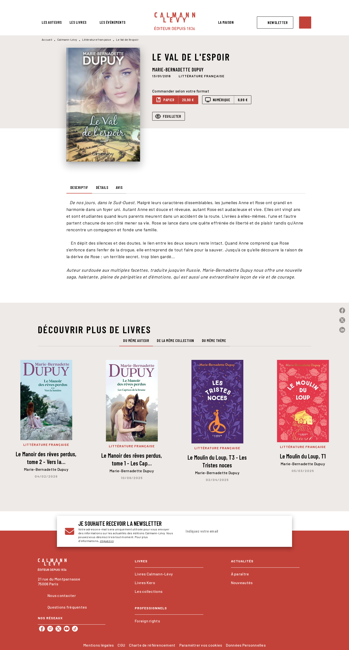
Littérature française (96, 39)
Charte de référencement (152, 645)
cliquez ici (107, 540)
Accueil (47, 39)
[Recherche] (305, 22)
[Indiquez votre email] (227, 531)
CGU (121, 645)
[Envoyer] (278, 531)
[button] (275, 22)
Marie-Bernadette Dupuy (178, 69)
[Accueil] (174, 21)
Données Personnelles (245, 645)
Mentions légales (98, 645)
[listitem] (42, 629)
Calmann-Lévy (67, 39)
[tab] (52, 22)
